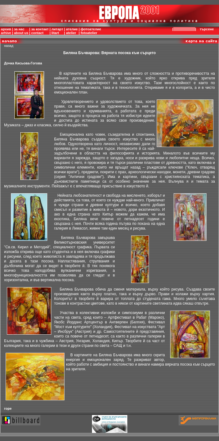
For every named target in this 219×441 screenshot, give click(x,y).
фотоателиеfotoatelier (91, 31)
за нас (19, 29)
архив (6, 29)
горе (8, 408)
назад (8, 46)
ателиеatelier (72, 31)
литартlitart (57, 31)
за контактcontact (40, 31)
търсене (208, 29)
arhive (6, 33)
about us (21, 33)
